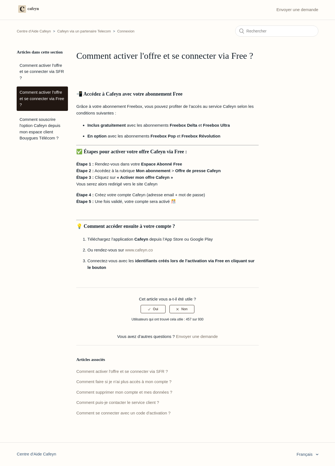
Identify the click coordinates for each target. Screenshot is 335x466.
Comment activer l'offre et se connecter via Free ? (41, 98)
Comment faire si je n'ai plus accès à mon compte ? (123, 381)
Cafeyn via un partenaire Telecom (84, 31)
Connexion (125, 31)
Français (305, 454)
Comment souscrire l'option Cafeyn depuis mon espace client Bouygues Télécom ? (39, 129)
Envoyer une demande (297, 9)
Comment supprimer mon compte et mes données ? (124, 392)
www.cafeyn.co (139, 250)
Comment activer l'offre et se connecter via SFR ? (41, 71)
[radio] (153, 309)
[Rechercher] (276, 31)
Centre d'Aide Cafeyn (34, 31)
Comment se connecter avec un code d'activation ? (123, 413)
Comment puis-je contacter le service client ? (117, 402)
